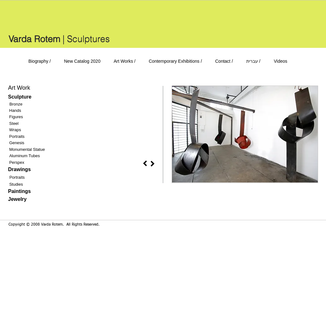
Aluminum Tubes (24, 155)
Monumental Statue (27, 149)
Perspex (16, 162)
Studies (16, 184)
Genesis (16, 142)
